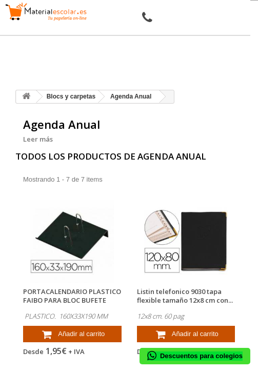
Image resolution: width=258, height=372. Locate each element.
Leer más (38, 139)
